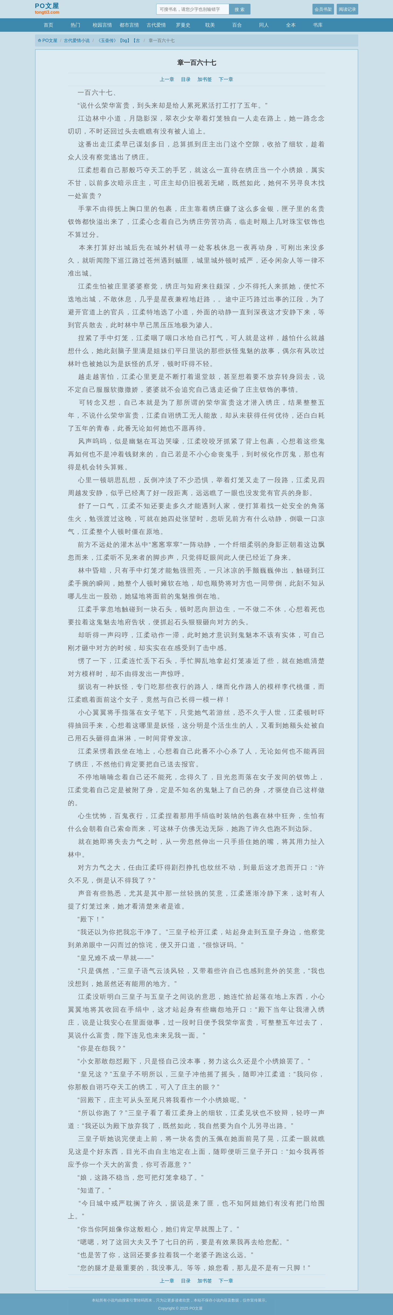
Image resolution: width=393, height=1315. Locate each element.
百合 (237, 25)
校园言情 (102, 25)
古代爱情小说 (77, 40)
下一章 (226, 79)
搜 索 (240, 9)
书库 (318, 25)
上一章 (167, 79)
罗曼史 (183, 25)
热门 (75, 25)
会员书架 (323, 9)
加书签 (204, 79)
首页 (48, 25)
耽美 (210, 25)
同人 (264, 25)
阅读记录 (347, 9)
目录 (186, 79)
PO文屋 (47, 9)
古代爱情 (156, 25)
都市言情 (129, 25)
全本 (291, 25)
